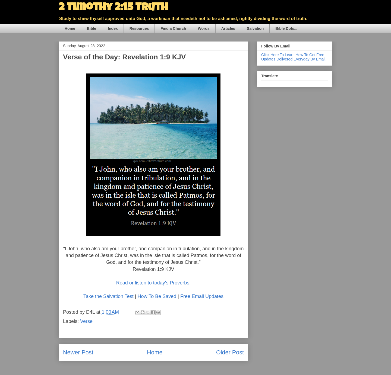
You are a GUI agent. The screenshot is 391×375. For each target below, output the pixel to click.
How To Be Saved (156, 296)
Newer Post (78, 352)
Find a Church (173, 28)
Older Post (230, 352)
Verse (86, 321)
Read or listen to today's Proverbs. (153, 283)
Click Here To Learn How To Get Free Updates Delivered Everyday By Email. (293, 57)
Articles (228, 28)
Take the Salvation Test (108, 296)
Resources (139, 28)
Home (70, 28)
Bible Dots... (286, 28)
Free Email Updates (201, 296)
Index (113, 28)
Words (203, 28)
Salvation (255, 28)
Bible (91, 28)
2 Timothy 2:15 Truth (113, 8)
